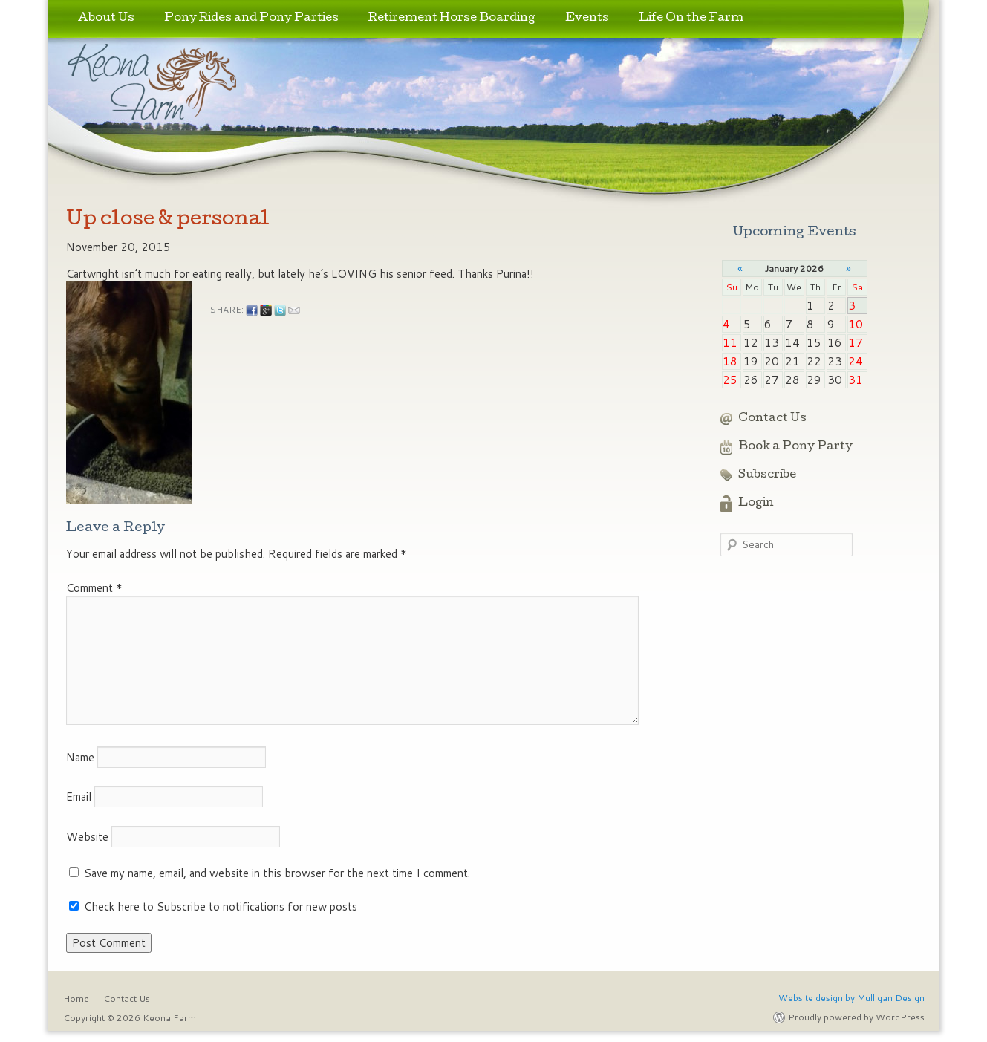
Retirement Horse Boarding (451, 19)
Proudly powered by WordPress (856, 1017)
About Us (106, 19)
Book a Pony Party (795, 447)
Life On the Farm (691, 19)
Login (756, 503)
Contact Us (772, 419)
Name (80, 757)
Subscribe (767, 475)
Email (78, 796)
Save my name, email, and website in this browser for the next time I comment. (277, 873)
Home (76, 998)
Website (87, 836)
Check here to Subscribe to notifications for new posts (213, 906)
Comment (94, 588)
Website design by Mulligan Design (851, 997)
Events (587, 19)
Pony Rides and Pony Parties (251, 19)
